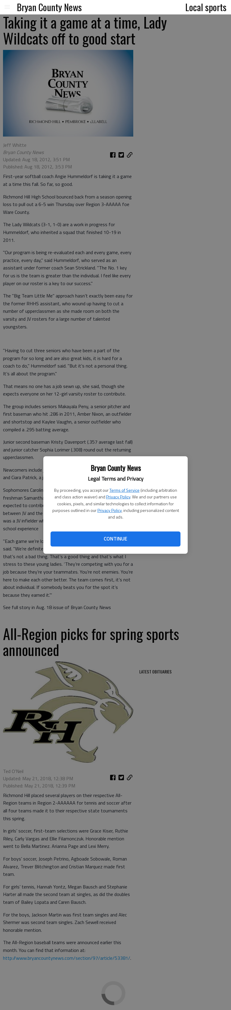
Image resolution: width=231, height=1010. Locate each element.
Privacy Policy (118, 497)
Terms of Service (124, 490)
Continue (115, 538)
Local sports (205, 7)
